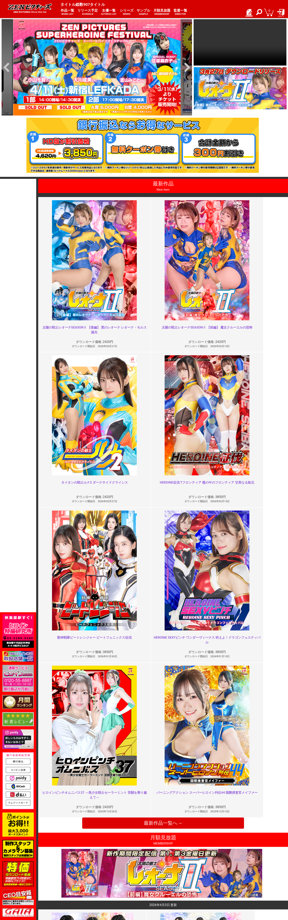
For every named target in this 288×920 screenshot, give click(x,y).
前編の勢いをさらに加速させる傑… (115, 727)
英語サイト (153, 891)
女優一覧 (109, 12)
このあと (221, 799)
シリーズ (126, 12)
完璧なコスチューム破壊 (232, 727)
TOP (54, 878)
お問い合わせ (154, 886)
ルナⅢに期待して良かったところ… (115, 799)
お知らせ (152, 878)
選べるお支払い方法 (64, 891)
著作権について (108, 891)
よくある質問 (154, 882)
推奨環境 (57, 886)
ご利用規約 (106, 878)
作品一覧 (67, 12)
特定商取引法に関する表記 (115, 882)
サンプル (143, 12)
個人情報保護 (107, 886)
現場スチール (59, 895)
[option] (97, 67)
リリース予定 (87, 12)
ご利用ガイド (59, 882)
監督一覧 (180, 12)
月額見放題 (161, 12)
